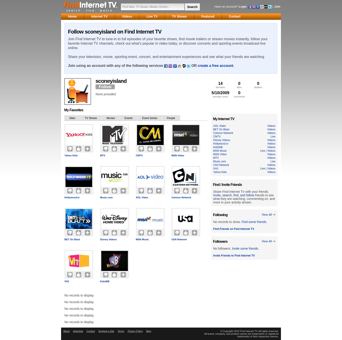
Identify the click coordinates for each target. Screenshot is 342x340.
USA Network (179, 239)
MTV (102, 155)
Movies (110, 118)
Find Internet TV (90, 6)
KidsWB (104, 281)
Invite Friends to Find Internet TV (234, 255)
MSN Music (142, 239)
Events (128, 118)
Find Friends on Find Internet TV (233, 229)
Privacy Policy (135, 331)
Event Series (149, 118)
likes (239, 85)
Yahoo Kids (71, 155)
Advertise (78, 331)
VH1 (66, 281)
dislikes (258, 85)
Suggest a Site (106, 331)
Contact (91, 331)
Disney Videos (108, 239)
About (66, 331)
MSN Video (177, 155)
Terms (120, 331)
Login (243, 6)
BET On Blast (72, 239)
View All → (268, 215)
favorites (220, 85)
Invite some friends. (245, 248)
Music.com (106, 197)
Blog (148, 331)
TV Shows (91, 118)
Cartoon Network (181, 197)
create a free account (215, 66)
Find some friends (254, 222)
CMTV (139, 155)
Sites (72, 118)
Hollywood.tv (72, 197)
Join (277, 6)
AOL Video (142, 197)
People (171, 118)
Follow (105, 87)
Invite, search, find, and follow (233, 195)
